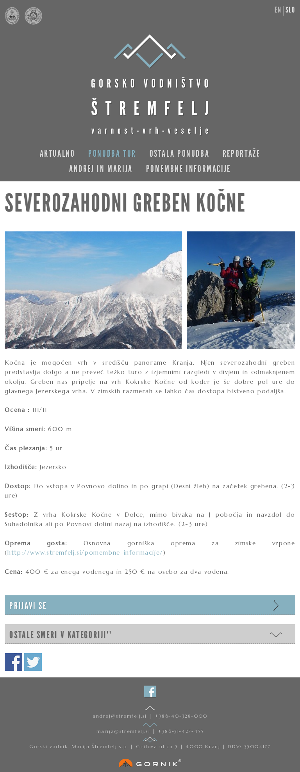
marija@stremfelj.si (124, 731)
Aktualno (57, 153)
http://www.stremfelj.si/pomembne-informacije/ (85, 552)
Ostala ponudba (180, 153)
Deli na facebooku (13, 662)
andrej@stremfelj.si (121, 716)
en (278, 9)
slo (290, 9)
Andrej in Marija (101, 168)
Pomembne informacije (188, 168)
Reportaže (242, 153)
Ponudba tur (112, 153)
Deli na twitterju (33, 662)
